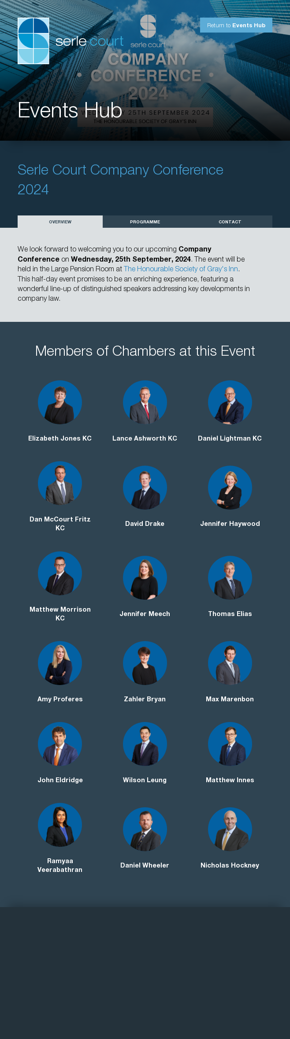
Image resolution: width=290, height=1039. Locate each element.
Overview (60, 222)
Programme (145, 222)
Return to (236, 26)
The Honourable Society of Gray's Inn (181, 269)
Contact (230, 222)
